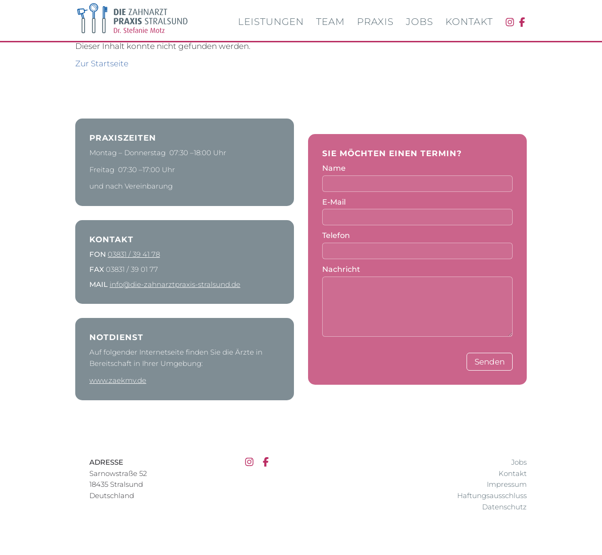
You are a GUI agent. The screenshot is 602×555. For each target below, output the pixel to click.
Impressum (507, 484)
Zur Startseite (101, 63)
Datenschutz (504, 506)
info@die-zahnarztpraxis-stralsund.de (175, 284)
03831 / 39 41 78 (134, 254)
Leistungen (271, 21)
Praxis (375, 21)
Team (330, 21)
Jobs (419, 21)
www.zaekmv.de (117, 380)
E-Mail (334, 202)
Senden (490, 361)
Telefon (336, 235)
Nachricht (341, 269)
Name (334, 168)
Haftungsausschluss (492, 495)
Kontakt (469, 21)
